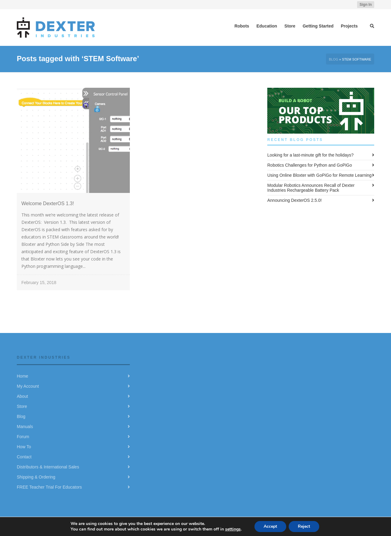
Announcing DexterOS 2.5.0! (294, 200)
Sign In (366, 4)
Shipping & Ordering (36, 477)
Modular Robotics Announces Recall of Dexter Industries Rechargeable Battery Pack (311, 188)
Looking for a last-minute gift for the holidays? (310, 155)
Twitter (329, 4)
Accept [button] (270, 526)
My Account (28, 386)
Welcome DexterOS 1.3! (47, 203)
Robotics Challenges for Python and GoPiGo (309, 165)
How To (24, 446)
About (22, 396)
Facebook (338, 4)
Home (22, 376)
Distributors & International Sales (48, 466)
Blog (333, 59)
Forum (23, 436)
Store (22, 406)
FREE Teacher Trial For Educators (49, 487)
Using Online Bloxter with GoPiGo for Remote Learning (319, 175)
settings (233, 529)
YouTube (347, 4)
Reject (304, 526)
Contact (24, 456)
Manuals (25, 426)
